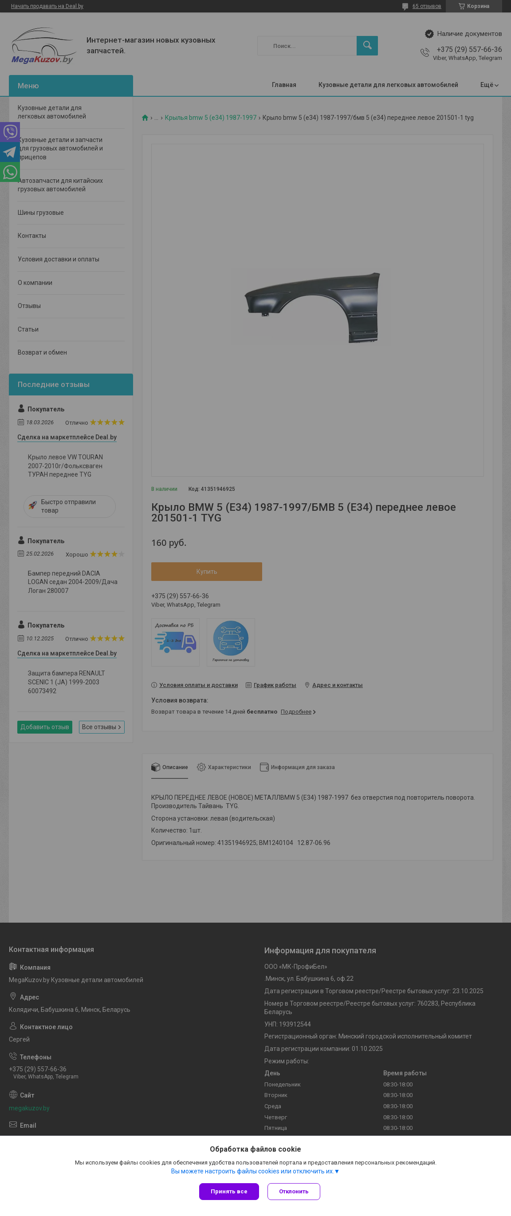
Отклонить (294, 1191)
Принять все (229, 1191)
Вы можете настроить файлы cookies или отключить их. (252, 1171)
